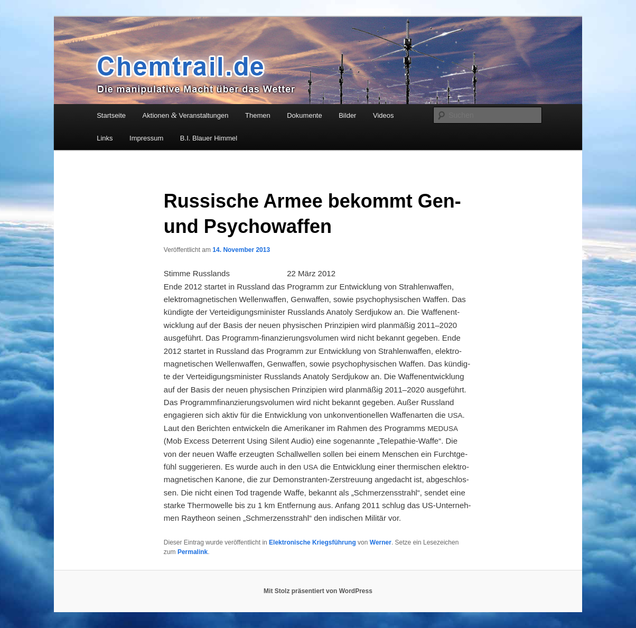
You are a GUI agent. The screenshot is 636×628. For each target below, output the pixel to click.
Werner (380, 542)
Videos (383, 115)
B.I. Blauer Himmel (208, 138)
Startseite (111, 115)
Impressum (146, 138)
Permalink (192, 552)
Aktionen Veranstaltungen (186, 115)
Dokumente (304, 115)
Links (105, 138)
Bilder (347, 115)
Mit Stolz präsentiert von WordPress (318, 591)
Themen (257, 115)
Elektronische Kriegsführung (312, 542)
